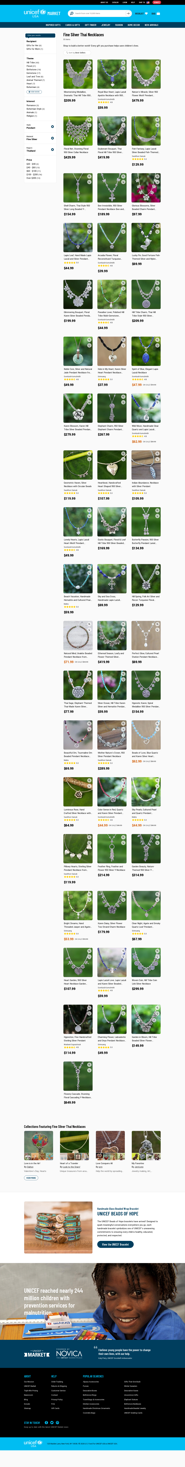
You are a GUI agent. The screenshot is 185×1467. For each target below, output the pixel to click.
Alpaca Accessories (91, 1381)
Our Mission (29, 1381)
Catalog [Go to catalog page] (115, 2)
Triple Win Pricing (31, 1390)
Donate (27, 1404)
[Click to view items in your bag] (155, 13)
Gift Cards (55, 1408)
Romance (33, 105)
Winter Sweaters (130, 1386)
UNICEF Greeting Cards (133, 1413)
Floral (31, 66)
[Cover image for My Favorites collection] (146, 1145)
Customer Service (58, 1390)
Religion (32, 116)
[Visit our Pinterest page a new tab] (57, 1422)
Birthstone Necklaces (132, 1404)
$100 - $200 (34, 174)
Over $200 (33, 178)
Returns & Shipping (59, 1386)
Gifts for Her (34, 45)
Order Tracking (57, 1381)
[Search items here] (96, 13)
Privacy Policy (57, 1399)
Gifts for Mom (35, 49)
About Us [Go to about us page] (104, 2)
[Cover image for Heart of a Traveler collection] (74, 1145)
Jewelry (105, 24)
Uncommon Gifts (131, 1395)
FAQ (53, 1404)
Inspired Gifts (53, 24)
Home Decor (134, 24)
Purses (86, 1386)
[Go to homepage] (42, 13)
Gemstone (33, 73)
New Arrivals (151, 24)
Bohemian (33, 87)
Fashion (119, 24)
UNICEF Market (30, 1386)
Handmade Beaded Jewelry (135, 1408)
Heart (31, 83)
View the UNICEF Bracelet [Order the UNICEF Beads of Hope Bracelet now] (115, 1244)
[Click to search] (128, 13)
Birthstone (34, 69)
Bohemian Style (36, 109)
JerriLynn (139, 1167)
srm (100, 1167)
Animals (32, 112)
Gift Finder (90, 24)
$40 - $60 (33, 167)
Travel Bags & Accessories (93, 1399)
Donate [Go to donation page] (157, 2)
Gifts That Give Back (132, 1381)
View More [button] (34, 92)
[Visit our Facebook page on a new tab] (46, 1422)
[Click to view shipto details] (144, 2)
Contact (54, 1395)
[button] (89, 63)
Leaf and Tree (35, 76)
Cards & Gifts (72, 24)
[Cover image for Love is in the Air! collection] (38, 1145)
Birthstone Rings (90, 1395)
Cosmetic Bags (89, 1413)
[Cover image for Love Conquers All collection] (110, 1145)
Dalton (30, 1167)
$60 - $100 (34, 171)
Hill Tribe (33, 62)
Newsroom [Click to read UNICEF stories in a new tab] (28, 1395)
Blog (26, 1399)
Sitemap (27, 1408)
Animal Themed (36, 80)
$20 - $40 (33, 164)
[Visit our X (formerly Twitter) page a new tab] (52, 1422)
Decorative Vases (131, 1390)
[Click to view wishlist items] (141, 13)
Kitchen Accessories (91, 1404)
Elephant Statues (131, 1399)
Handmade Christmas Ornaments (96, 1408)
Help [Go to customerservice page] (133, 2)
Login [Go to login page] (125, 2)
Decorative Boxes (90, 1390)
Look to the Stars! (71, 1167)
